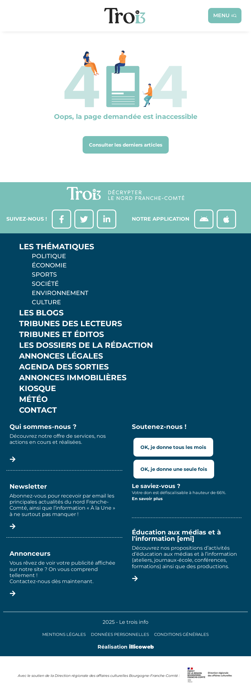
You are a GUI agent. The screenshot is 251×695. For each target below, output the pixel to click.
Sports (44, 274)
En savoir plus (147, 498)
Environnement (60, 293)
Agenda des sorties (64, 367)
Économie (49, 265)
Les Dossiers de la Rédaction (86, 345)
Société (45, 283)
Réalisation (126, 647)
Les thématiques (56, 247)
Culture (46, 302)
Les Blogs (41, 313)
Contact (38, 410)
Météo (33, 399)
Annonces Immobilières (72, 378)
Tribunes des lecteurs (70, 323)
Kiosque (37, 388)
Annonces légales (61, 356)
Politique (49, 256)
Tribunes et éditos (61, 334)
